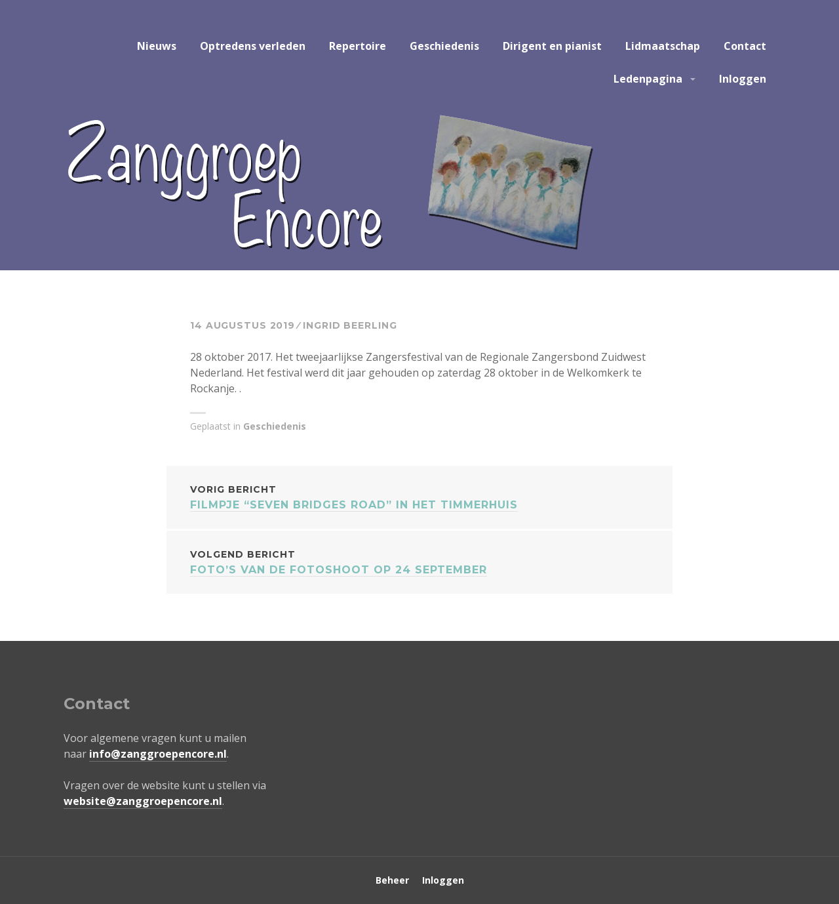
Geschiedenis (444, 46)
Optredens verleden (252, 46)
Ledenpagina (648, 79)
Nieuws (156, 46)
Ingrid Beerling (350, 325)
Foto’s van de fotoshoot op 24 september (419, 561)
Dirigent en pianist (552, 46)
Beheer (392, 880)
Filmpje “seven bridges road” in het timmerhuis (419, 496)
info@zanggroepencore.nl (158, 754)
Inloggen (742, 79)
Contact (745, 46)
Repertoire (357, 46)
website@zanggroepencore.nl (143, 801)
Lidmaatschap (662, 46)
